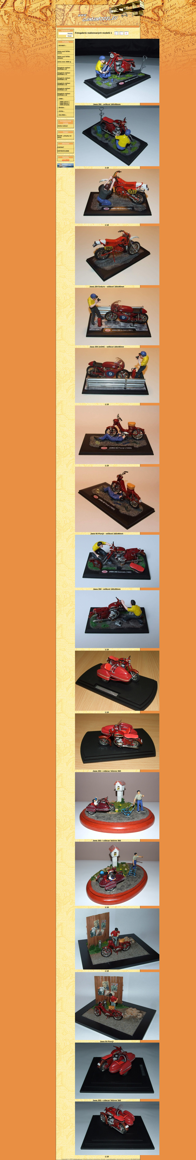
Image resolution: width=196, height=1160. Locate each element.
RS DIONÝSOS (135, 1159)
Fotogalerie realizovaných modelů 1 (93, 33)
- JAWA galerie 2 (64, 103)
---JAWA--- (60, 99)
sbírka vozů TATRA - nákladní (64, 57)
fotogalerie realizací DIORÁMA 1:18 (63, 94)
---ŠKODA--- (61, 107)
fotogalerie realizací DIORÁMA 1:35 (63, 84)
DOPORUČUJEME (63, 151)
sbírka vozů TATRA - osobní (64, 52)
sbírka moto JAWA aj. (64, 62)
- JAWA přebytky (64, 105)
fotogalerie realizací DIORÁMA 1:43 (63, 78)
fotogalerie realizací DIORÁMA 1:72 (63, 73)
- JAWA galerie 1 (64, 102)
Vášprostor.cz (77, 1159)
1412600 (65, 160)
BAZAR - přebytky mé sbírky (64, 136)
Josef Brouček (111, 1159)
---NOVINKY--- (61, 45)
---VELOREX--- (62, 115)
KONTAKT (60, 147)
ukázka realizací (62, 126)
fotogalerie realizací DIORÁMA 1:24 (63, 89)
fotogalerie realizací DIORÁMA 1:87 (63, 68)
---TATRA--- (61, 111)
